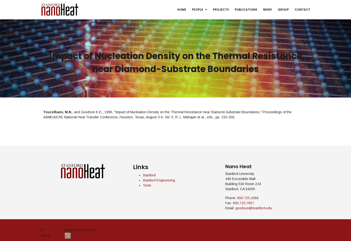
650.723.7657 (243, 203)
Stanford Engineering (159, 180)
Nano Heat (53, 230)
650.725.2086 (248, 198)
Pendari (61, 235)
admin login (106, 230)
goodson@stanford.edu (253, 208)
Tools (147, 185)
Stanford (149, 175)
